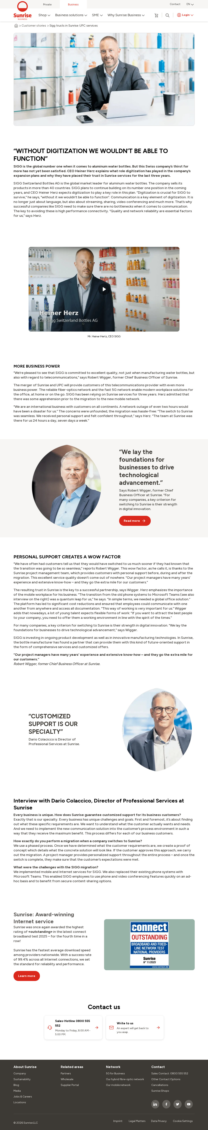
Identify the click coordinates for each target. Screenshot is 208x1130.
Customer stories (34, 25)
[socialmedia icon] (155, 1104)
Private (47, 4)
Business (73, 4)
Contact (175, 4)
